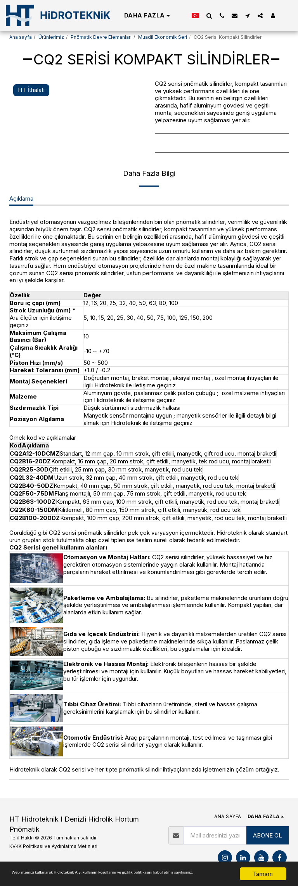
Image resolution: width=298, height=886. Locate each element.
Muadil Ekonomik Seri (162, 37)
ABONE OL (267, 835)
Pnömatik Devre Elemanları (101, 37)
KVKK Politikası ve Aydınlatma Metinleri (53, 846)
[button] (209, 15)
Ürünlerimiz (51, 37)
